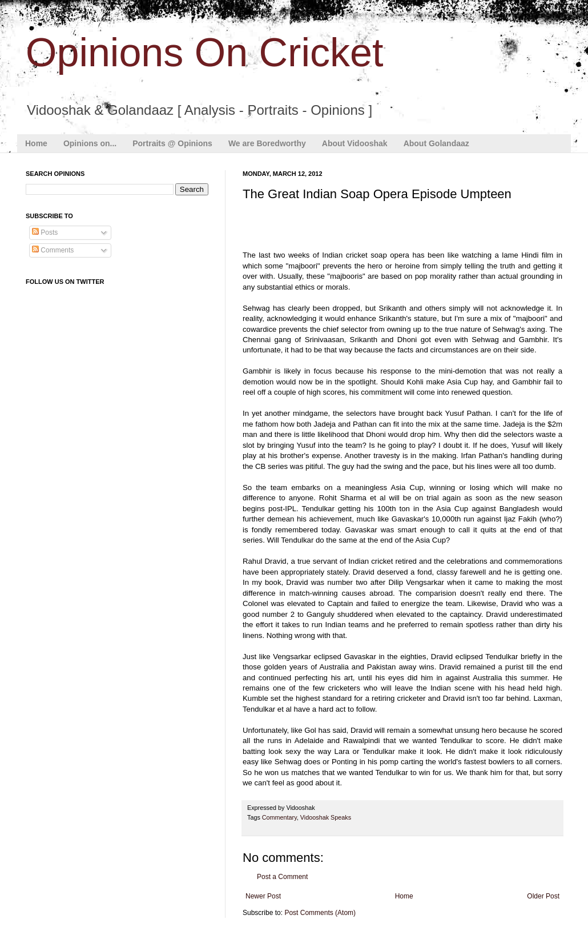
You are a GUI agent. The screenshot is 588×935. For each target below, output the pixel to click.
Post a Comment (282, 877)
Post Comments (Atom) (320, 913)
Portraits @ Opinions (172, 143)
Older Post (543, 896)
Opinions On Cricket (204, 52)
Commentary (279, 817)
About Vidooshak (355, 143)
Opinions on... (89, 143)
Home (36, 143)
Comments (53, 250)
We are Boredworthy (267, 143)
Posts (45, 232)
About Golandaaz (436, 143)
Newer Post (263, 896)
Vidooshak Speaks (325, 817)
